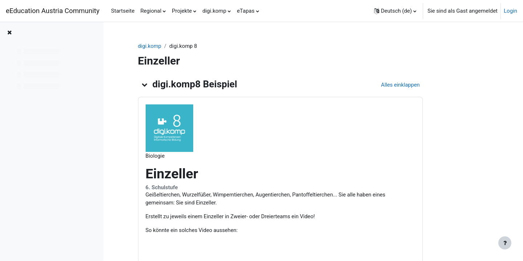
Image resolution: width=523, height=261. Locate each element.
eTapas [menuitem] (246, 11)
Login (510, 11)
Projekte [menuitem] (182, 11)
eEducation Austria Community (53, 11)
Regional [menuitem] (150, 11)
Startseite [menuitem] (123, 11)
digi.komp (177, 46)
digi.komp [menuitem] (214, 11)
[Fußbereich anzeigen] (504, 242)
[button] (395, 11)
